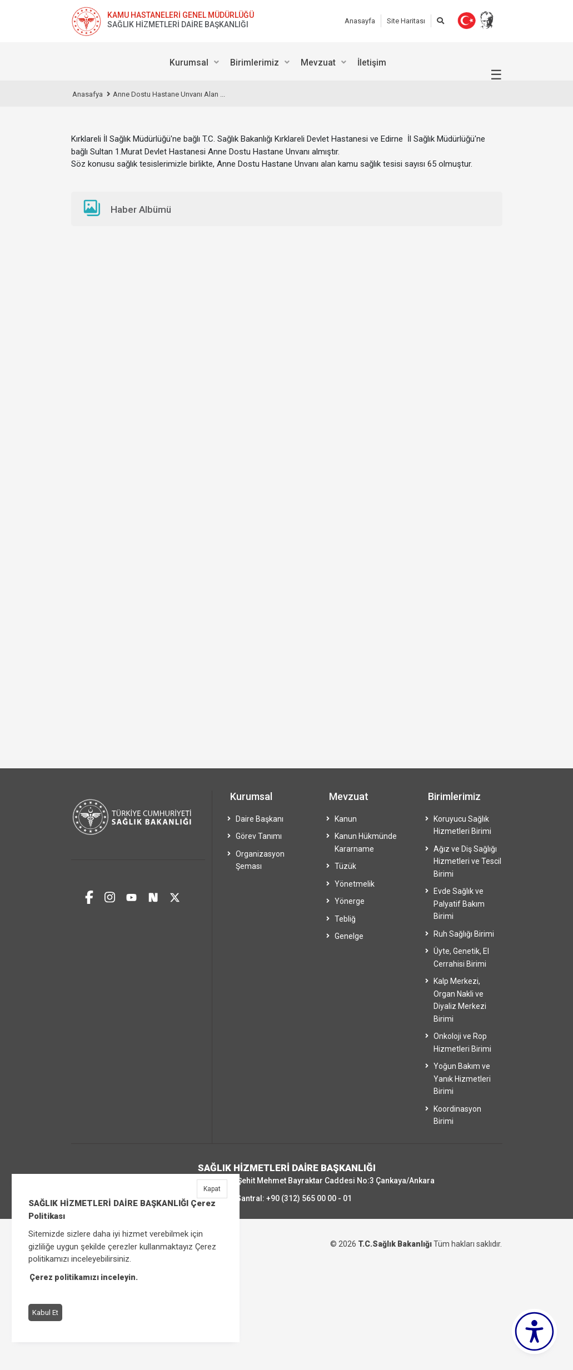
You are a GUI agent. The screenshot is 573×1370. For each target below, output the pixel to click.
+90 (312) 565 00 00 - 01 (309, 1198)
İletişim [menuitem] (371, 62)
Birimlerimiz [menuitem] (254, 62)
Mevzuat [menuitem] (318, 62)
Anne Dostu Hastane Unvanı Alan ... (169, 94)
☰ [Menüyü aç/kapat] (496, 75)
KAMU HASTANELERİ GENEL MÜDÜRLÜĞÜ (180, 15)
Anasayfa (360, 21)
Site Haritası (406, 21)
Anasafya (87, 94)
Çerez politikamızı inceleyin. (83, 1277)
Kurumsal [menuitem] (189, 62)
